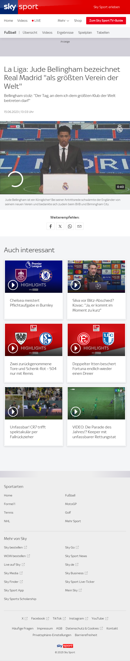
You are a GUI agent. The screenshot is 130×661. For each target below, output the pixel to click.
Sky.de (71, 565)
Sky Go (71, 548)
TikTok (59, 619)
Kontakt (112, 628)
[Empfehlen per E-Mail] (79, 226)
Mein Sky (73, 591)
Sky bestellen (15, 548)
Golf (68, 512)
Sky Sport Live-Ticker (80, 582)
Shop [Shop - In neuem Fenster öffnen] (78, 21)
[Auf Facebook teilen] (51, 226)
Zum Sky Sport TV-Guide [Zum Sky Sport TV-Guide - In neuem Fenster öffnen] (106, 20)
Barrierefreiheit (86, 635)
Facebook (39, 619)
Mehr (64, 21)
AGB (59, 628)
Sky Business (76, 573)
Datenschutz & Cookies (84, 629)
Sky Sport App (14, 590)
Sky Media (12, 573)
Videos (22, 21)
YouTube (99, 619)
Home (8, 21)
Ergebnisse (65, 33)
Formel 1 (9, 504)
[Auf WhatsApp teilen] (70, 226)
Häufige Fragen (22, 628)
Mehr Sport (73, 521)
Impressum (45, 628)
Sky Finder (13, 582)
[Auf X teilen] (60, 226)
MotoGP (71, 504)
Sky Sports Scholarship (20, 599)
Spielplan (85, 33)
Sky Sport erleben (107, 7)
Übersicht (30, 33)
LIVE (37, 21)
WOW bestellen (16, 556)
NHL (7, 521)
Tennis (8, 512)
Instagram (78, 619)
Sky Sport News (76, 556)
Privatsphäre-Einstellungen (52, 635)
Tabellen (103, 33)
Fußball (10, 32)
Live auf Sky (13, 565)
